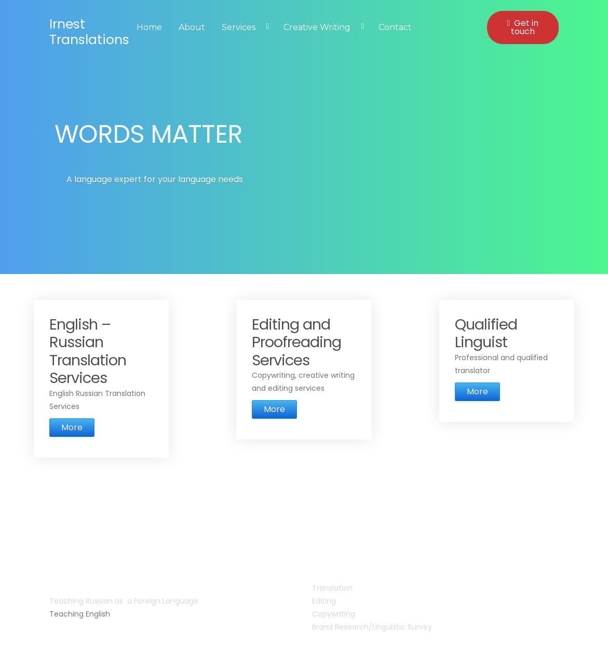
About (192, 27)
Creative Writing (316, 27)
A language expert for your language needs (154, 179)
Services (238, 27)
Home (149, 27)
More (72, 427)
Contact (395, 27)
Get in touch (522, 27)
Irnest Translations (89, 32)
